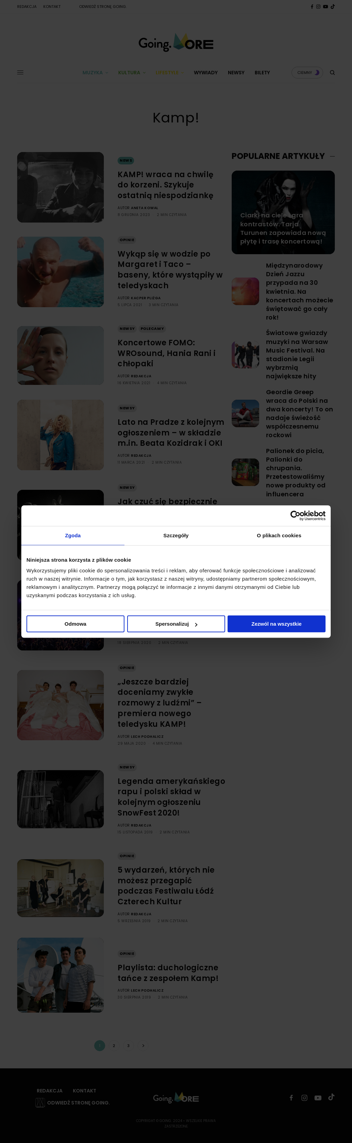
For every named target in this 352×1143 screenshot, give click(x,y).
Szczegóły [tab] (175, 535)
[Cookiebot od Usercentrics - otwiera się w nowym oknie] (295, 515)
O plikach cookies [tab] (279, 535)
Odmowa (75, 624)
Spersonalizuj (176, 624)
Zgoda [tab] (73, 535)
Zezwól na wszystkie (277, 624)
